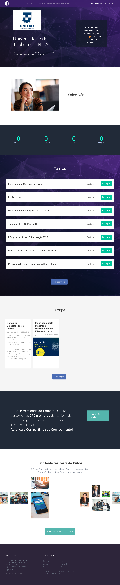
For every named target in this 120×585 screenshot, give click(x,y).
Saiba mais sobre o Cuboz (60, 531)
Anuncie (64, 567)
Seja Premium (48, 561)
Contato (64, 561)
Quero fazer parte (97, 421)
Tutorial (64, 564)
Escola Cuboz (48, 564)
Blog (44, 567)
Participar (106, 189)
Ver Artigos (59, 382)
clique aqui (86, 37)
